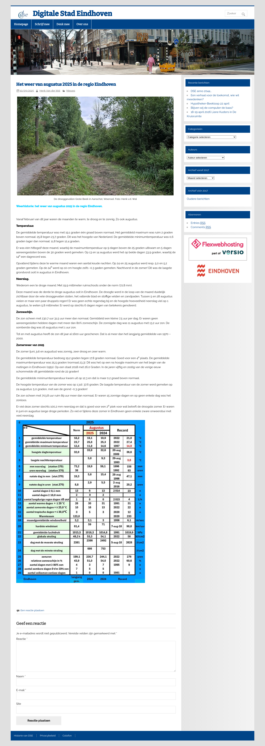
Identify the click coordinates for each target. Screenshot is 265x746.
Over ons (82, 24)
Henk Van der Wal (49, 90)
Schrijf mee (42, 24)
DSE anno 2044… (201, 91)
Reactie (21, 639)
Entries (198, 223)
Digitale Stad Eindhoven (72, 13)
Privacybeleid (48, 735)
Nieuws (70, 90)
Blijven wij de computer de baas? (212, 107)
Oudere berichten (198, 199)
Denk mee (63, 24)
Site (18, 703)
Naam (21, 676)
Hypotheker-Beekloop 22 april (210, 103)
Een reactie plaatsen (32, 610)
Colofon (67, 735)
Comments (201, 227)
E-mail (21, 690)
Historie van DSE (23, 735)
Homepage (21, 24)
